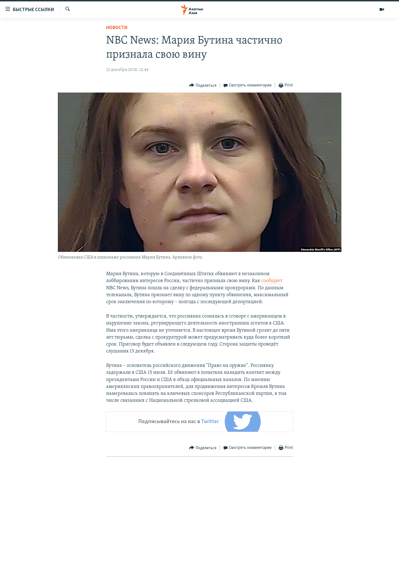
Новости (116, 27)
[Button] (202, 85)
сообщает (271, 280)
